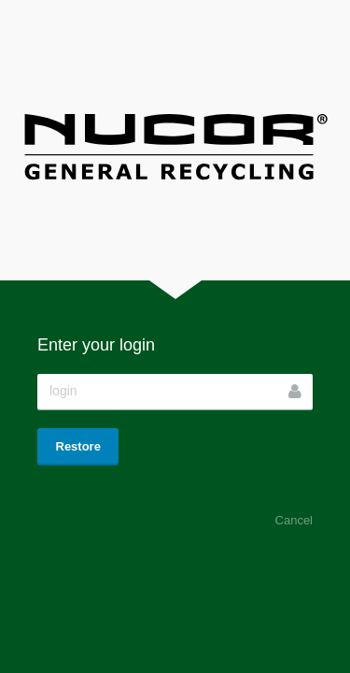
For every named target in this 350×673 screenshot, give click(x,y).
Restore (78, 446)
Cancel (294, 520)
